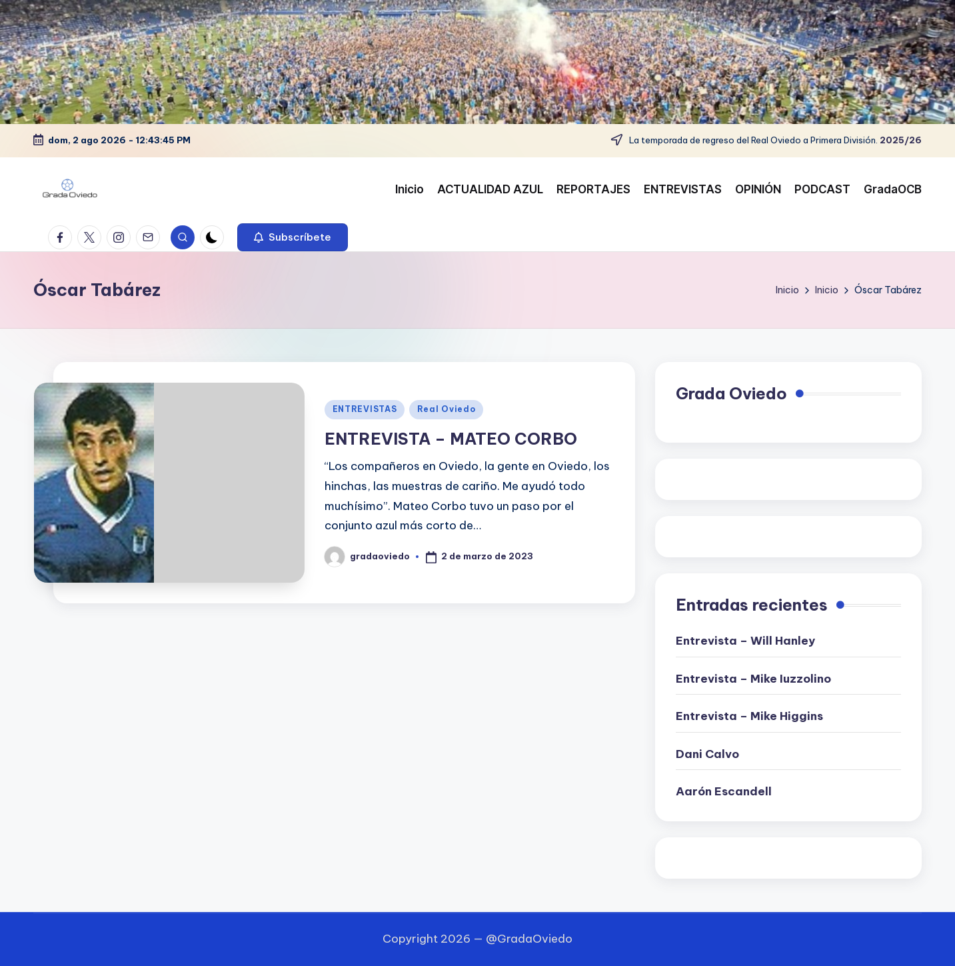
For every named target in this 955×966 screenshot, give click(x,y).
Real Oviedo (446, 409)
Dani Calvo (707, 754)
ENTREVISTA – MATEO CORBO (451, 439)
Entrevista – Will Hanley (745, 640)
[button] (292, 237)
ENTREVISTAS (365, 409)
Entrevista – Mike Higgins (749, 716)
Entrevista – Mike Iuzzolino (753, 678)
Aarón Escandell (724, 791)
